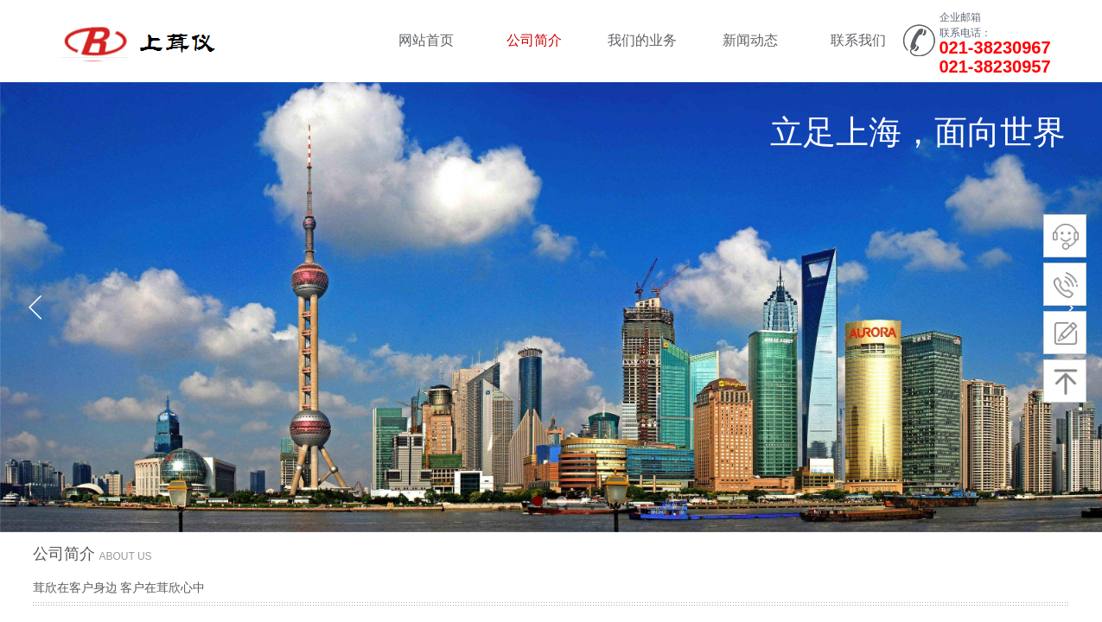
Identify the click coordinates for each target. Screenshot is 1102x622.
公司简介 (534, 40)
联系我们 (858, 40)
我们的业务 (642, 40)
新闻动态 (750, 40)
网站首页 (426, 40)
